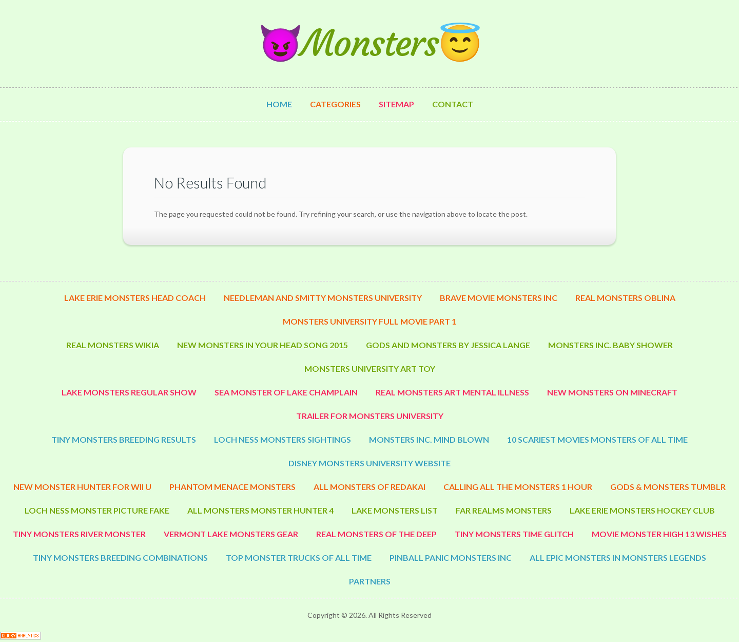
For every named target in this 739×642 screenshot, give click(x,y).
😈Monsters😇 (369, 43)
